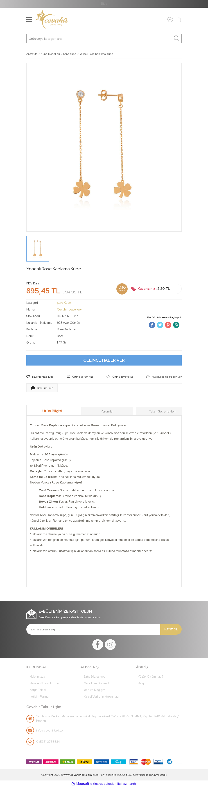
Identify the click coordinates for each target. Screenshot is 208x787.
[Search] (104, 39)
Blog (104, 4)
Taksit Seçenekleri (162, 411)
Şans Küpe (64, 303)
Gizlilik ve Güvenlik (97, 683)
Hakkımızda (37, 676)
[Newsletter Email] (93, 629)
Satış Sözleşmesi (95, 676)
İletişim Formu (39, 696)
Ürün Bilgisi (52, 411)
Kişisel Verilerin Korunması (101, 696)
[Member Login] (170, 19)
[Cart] (179, 19)
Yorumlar (107, 411)
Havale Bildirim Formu (44, 683)
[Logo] (51, 19)
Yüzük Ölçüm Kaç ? (150, 676)
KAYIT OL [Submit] (171, 629)
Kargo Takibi (38, 690)
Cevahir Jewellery (69, 309)
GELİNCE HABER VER (104, 360)
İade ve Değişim (94, 690)
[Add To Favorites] (40, 377)
